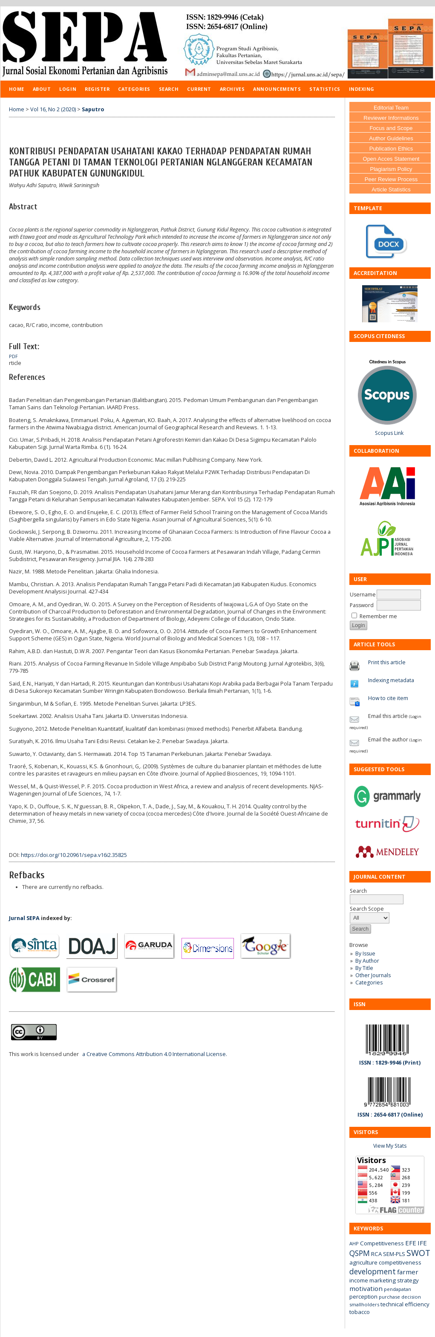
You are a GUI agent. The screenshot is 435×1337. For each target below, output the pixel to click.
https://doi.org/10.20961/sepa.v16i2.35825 (74, 855)
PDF (13, 356)
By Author (367, 960)
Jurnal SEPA (24, 918)
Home (16, 89)
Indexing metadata (391, 680)
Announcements (277, 89)
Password (362, 605)
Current (199, 89)
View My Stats (389, 1145)
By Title (364, 968)
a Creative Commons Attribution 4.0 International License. (154, 1054)
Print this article (387, 662)
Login (67, 89)
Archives (232, 89)
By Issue (365, 953)
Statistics (324, 89)
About (42, 89)
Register (97, 89)
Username (363, 594)
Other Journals (373, 975)
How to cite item (388, 698)
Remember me (378, 616)
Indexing (362, 89)
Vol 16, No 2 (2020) (53, 109)
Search (169, 89)
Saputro (93, 109)
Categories (369, 982)
